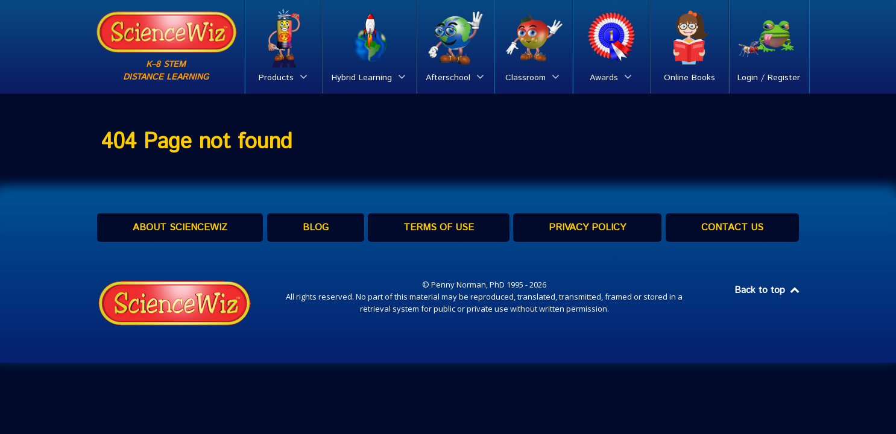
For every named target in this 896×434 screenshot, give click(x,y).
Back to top (767, 290)
